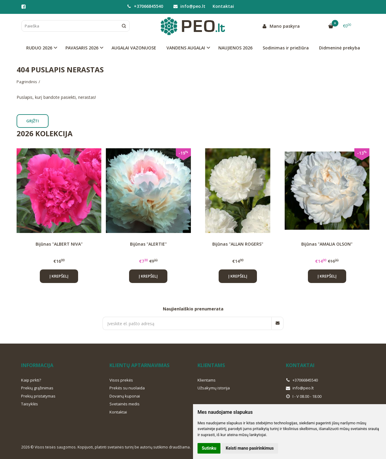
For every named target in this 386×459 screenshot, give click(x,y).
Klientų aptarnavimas (139, 365)
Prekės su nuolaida (127, 388)
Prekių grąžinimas (37, 388)
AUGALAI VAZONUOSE (134, 48)
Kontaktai (223, 6)
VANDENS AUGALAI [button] (185, 48)
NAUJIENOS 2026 (235, 48)
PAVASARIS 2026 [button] (81, 48)
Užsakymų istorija (214, 388)
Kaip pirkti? (31, 380)
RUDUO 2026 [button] (39, 48)
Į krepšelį (58, 276)
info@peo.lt (189, 6)
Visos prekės (121, 380)
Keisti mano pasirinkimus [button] (250, 448)
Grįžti (32, 121)
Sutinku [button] (209, 448)
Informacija (37, 365)
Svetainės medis (124, 404)
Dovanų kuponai (124, 396)
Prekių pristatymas (38, 396)
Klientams (211, 365)
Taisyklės (29, 404)
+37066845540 (145, 6)
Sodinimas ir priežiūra (286, 48)
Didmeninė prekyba (339, 48)
